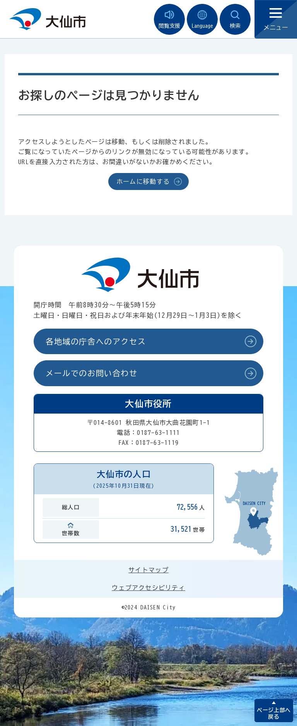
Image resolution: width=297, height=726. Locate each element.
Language (202, 19)
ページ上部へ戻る (273, 713)
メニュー (276, 19)
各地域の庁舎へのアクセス (96, 341)
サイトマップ (148, 570)
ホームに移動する (143, 181)
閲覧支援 (169, 19)
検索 (235, 19)
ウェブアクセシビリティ (148, 588)
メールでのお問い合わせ (92, 373)
